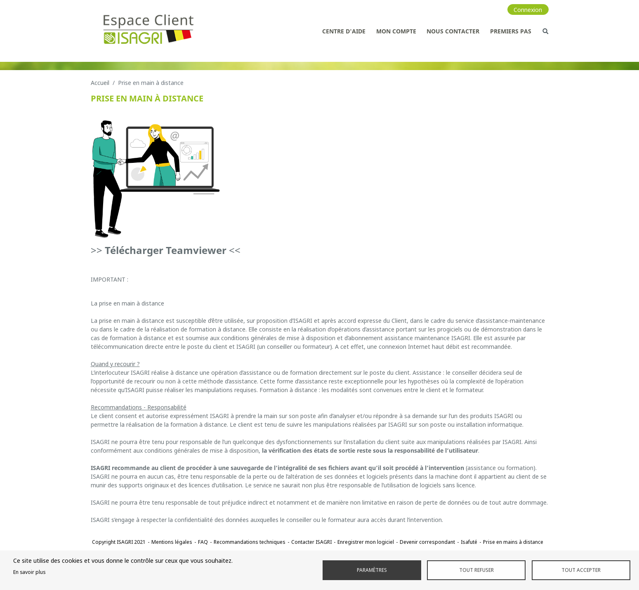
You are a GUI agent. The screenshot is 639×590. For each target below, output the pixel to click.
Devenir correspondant (427, 541)
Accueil (100, 83)
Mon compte (396, 31)
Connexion (528, 10)
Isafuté (469, 541)
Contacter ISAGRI (311, 541)
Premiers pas (510, 31)
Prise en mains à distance (513, 541)
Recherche (545, 31)
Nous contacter (453, 31)
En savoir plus (29, 572)
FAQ (203, 541)
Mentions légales (171, 541)
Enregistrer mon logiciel (365, 541)
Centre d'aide (343, 31)
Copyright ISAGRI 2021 (119, 541)
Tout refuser (476, 569)
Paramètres (372, 569)
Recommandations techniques (249, 541)
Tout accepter (581, 569)
